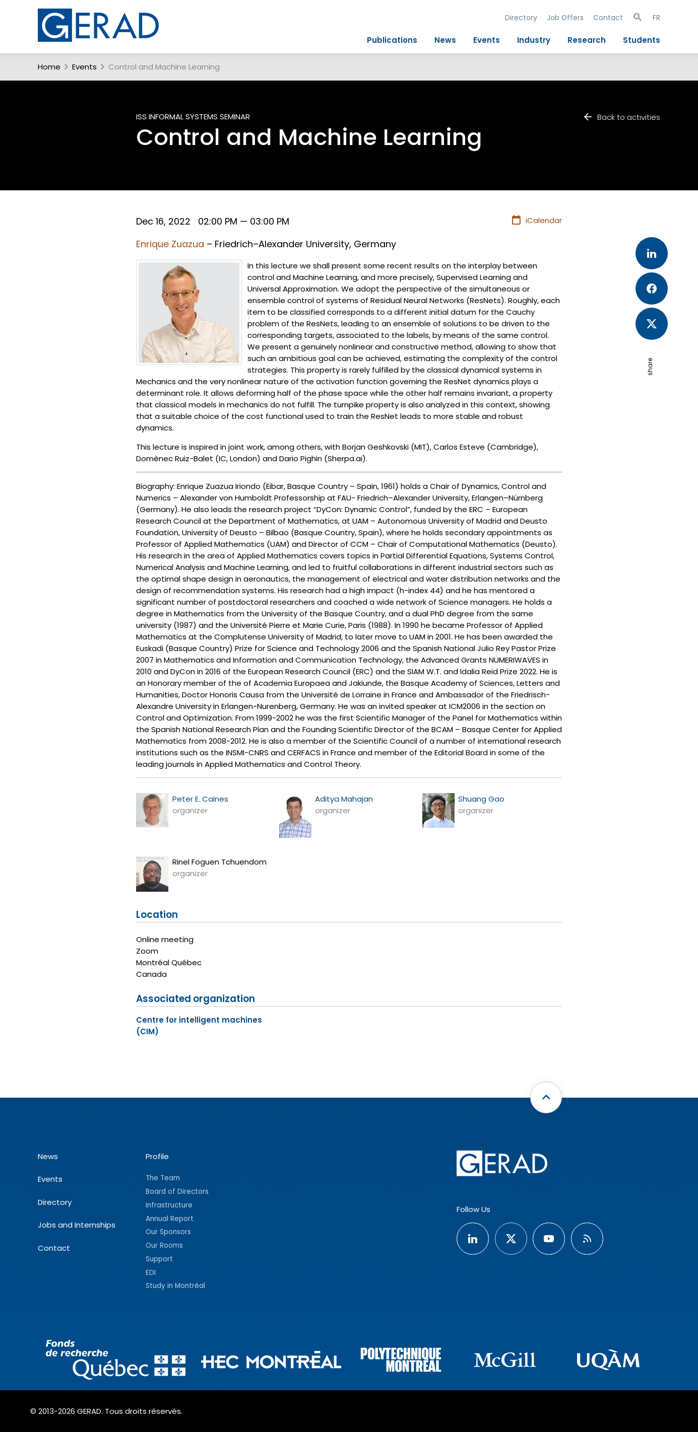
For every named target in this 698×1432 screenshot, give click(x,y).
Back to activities (621, 117)
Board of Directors (177, 1191)
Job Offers (565, 18)
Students (641, 40)
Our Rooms (164, 1245)
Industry (533, 40)
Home (49, 66)
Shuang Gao (481, 799)
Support (159, 1259)
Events (486, 40)
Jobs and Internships (76, 1225)
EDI (151, 1272)
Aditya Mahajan (344, 799)
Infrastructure (169, 1205)
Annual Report (170, 1219)
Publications (392, 40)
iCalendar (536, 220)
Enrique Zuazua (170, 244)
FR (656, 18)
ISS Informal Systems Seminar (193, 116)
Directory (521, 18)
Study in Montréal (175, 1286)
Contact (608, 18)
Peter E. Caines (200, 799)
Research (586, 40)
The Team (163, 1178)
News (445, 40)
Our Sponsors (168, 1232)
